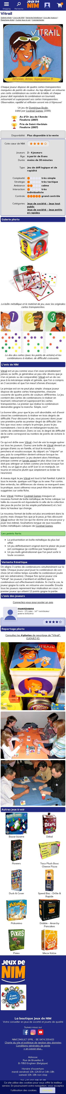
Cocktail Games (32, 495)
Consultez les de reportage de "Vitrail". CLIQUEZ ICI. (33, 637)
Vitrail (4, 370)
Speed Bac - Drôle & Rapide (49, 883)
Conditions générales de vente (33, 1045)
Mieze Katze (49, 942)
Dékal (49, 825)
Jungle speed (29, 460)
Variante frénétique (34, 17)
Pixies (16, 942)
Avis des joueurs (50, 17)
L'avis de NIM (18, 17)
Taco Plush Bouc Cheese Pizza (49, 853)
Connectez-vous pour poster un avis (33, 602)
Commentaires (38, 20)
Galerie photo (6, 17)
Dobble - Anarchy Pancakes (49, 913)
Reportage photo (7, 20)
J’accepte (47, 1090)
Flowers (16, 852)
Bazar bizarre (16, 825)
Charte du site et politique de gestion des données (33, 1042)
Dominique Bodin (38, 107)
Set (17, 466)
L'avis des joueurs (13, 596)
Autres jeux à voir (23, 20)
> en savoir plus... (33, 1048)
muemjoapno (26, 608)
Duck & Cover (16, 882)
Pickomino (16, 912)
